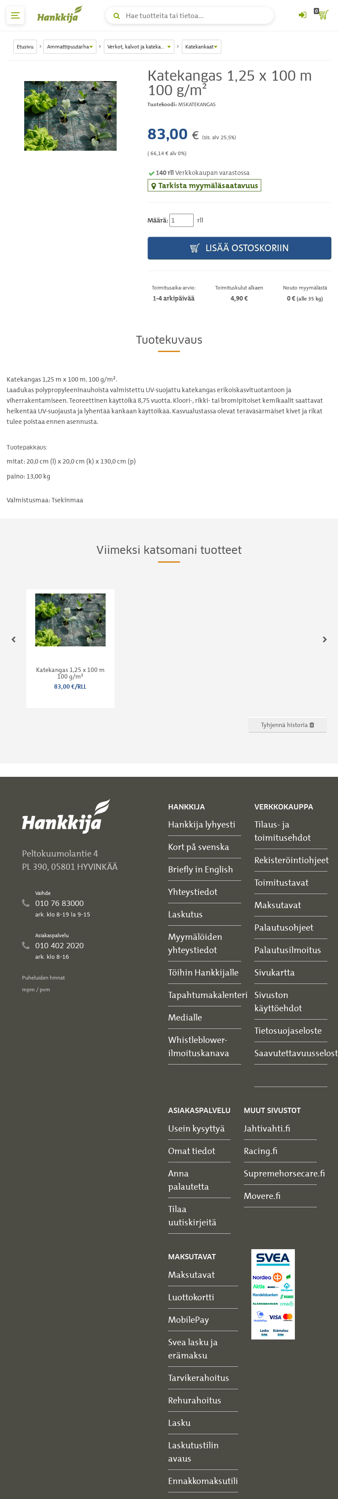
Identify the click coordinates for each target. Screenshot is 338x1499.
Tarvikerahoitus (198, 1378)
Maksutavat (277, 905)
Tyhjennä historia (287, 724)
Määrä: (157, 220)
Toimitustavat (281, 882)
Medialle (185, 1017)
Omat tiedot (191, 1151)
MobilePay (188, 1319)
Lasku (179, 1423)
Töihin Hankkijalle (203, 972)
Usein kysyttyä (196, 1128)
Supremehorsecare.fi (284, 1173)
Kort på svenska (198, 847)
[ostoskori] (322, 15)
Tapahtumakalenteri (208, 995)
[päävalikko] (15, 15)
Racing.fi (261, 1151)
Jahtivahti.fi (267, 1128)
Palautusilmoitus (287, 950)
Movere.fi (262, 1196)
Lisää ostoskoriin (239, 248)
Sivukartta (274, 972)
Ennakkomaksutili (203, 1481)
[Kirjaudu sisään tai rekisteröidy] (302, 15)
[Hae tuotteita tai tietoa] (190, 15)
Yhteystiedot (192, 892)
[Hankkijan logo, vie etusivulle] (61, 14)
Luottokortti (191, 1297)
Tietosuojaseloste (288, 1030)
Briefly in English (200, 869)
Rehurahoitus (194, 1400)
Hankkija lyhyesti (201, 824)
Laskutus (185, 914)
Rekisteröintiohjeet (291, 860)
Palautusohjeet (283, 927)
